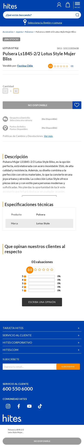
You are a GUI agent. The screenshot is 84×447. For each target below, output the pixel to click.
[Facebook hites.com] (18, 406)
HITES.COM (10, 349)
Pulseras (29, 31)
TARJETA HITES (13, 328)
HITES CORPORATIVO (17, 342)
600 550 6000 (18, 389)
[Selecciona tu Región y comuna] (43, 22)
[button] (59, 5)
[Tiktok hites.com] (40, 406)
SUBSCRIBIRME (68, 367)
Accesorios (8, 31)
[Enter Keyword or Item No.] (42, 14)
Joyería (19, 31)
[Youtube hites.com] (29, 406)
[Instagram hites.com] (8, 406)
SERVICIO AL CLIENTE (17, 335)
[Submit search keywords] (80, 14)
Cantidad (8, 86)
